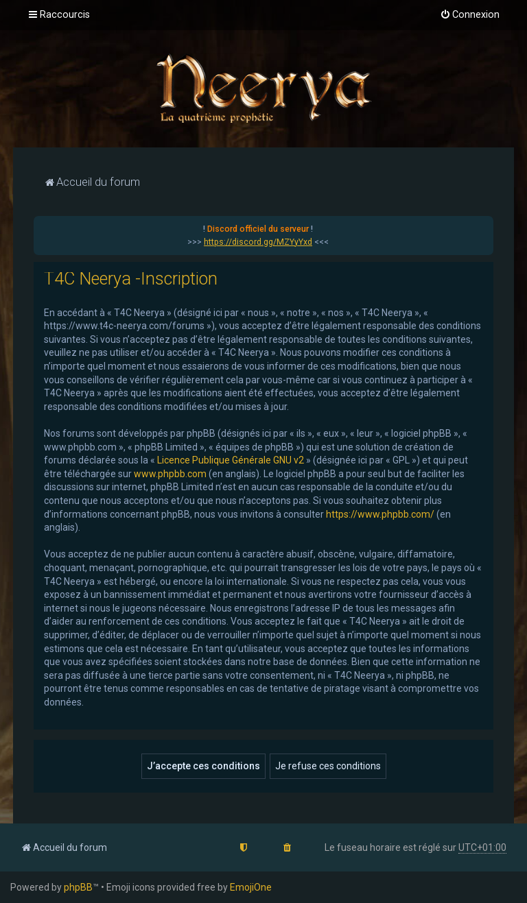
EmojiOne (251, 887)
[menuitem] (470, 15)
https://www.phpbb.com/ (380, 514)
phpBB (78, 887)
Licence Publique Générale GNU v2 (230, 460)
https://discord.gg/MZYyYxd (258, 242)
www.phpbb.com (170, 473)
